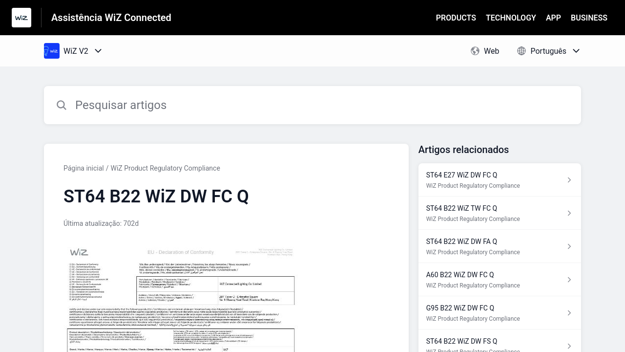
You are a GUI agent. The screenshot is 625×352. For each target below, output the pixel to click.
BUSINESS (589, 17)
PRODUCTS (456, 17)
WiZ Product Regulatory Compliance (165, 168)
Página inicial (83, 168)
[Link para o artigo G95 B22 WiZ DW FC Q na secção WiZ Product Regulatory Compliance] (499, 313)
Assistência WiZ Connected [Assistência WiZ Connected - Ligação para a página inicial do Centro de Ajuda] (111, 17)
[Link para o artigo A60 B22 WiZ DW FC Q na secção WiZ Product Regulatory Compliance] (499, 279)
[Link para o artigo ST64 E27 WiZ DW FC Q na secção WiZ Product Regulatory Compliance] (499, 180)
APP (553, 17)
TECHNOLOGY (511, 17)
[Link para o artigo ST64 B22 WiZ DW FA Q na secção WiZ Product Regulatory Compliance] (499, 246)
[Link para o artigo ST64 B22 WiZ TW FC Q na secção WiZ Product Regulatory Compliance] (499, 213)
